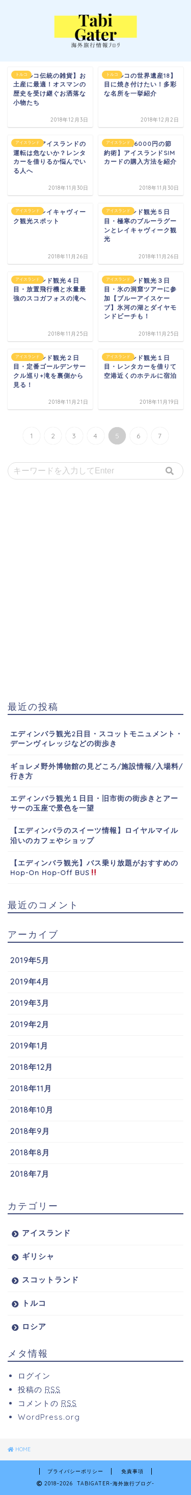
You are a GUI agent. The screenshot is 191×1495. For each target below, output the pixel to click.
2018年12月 (31, 1067)
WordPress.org (49, 1417)
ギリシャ (38, 1256)
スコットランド (50, 1279)
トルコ (34, 1303)
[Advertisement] (95, 590)
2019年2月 (29, 1024)
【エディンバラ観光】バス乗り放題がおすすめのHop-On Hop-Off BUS (94, 867)
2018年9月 (30, 1131)
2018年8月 (30, 1152)
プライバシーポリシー (75, 1471)
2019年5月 (29, 960)
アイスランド (46, 1233)
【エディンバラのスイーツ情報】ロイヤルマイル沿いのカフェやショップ (94, 835)
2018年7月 (29, 1174)
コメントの (47, 1403)
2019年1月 (29, 1046)
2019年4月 (29, 981)
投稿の (39, 1389)
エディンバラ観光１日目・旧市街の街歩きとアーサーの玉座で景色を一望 (94, 803)
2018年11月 (31, 1088)
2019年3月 (29, 1003)
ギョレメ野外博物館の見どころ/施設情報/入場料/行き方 (96, 771)
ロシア (34, 1326)
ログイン (34, 1376)
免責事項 (132, 1471)
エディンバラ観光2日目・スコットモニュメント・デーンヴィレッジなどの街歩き (96, 738)
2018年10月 (31, 1110)
